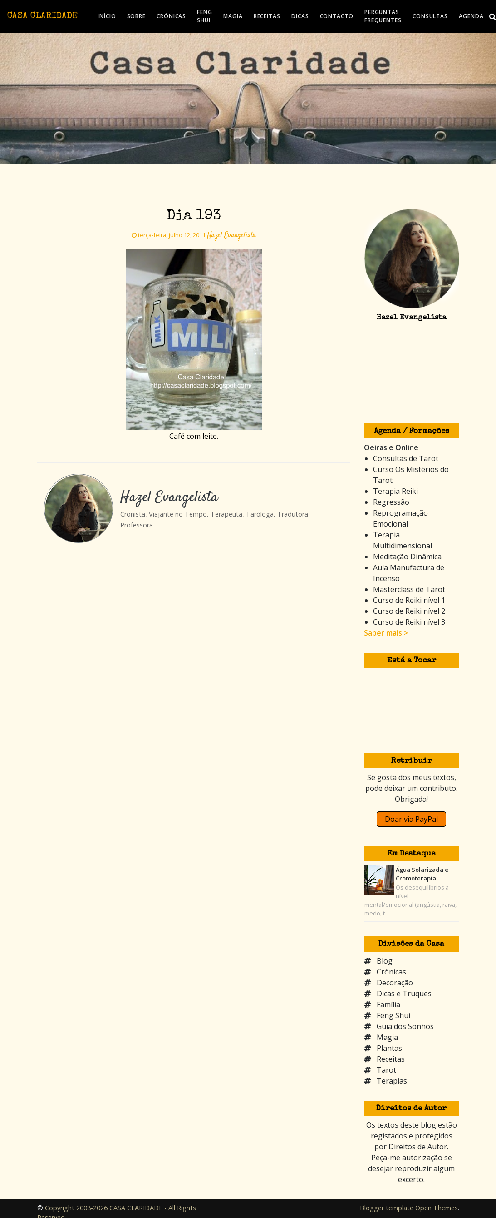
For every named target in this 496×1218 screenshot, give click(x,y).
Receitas (391, 1059)
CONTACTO (337, 16)
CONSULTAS (430, 16)
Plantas (389, 1048)
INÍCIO (107, 16)
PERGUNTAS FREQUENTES (383, 16)
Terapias (392, 1081)
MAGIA (233, 16)
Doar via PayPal (411, 819)
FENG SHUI (204, 16)
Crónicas (391, 972)
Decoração (395, 983)
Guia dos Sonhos (405, 1026)
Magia (387, 1037)
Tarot (386, 1070)
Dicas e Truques (404, 994)
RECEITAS (267, 16)
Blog (385, 961)
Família (388, 1004)
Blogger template (386, 1207)
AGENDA (471, 16)
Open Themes (436, 1207)
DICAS (300, 16)
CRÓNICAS (171, 16)
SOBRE (136, 16)
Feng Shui (393, 1015)
